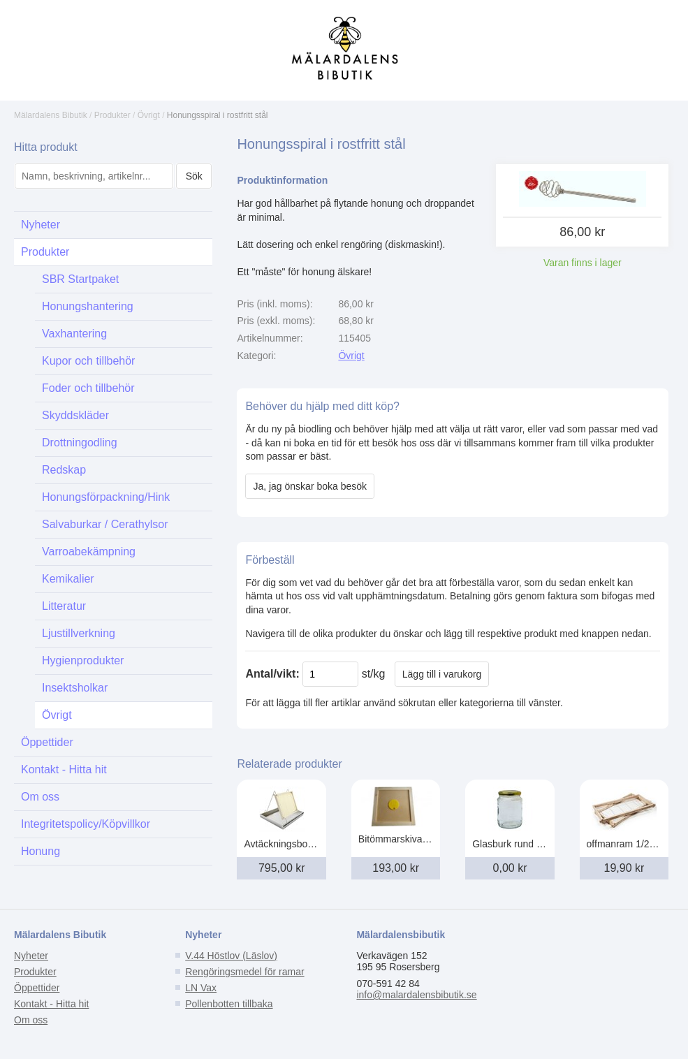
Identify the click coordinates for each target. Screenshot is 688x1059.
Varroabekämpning (89, 551)
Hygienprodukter (83, 660)
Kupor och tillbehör (88, 361)
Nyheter (40, 225)
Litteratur (64, 606)
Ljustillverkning (78, 633)
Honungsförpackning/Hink (106, 497)
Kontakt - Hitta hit (64, 769)
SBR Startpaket (80, 279)
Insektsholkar (75, 688)
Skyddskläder (75, 415)
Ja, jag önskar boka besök (310, 486)
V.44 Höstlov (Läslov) (231, 955)
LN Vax (201, 987)
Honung (40, 851)
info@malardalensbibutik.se (416, 994)
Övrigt (149, 115)
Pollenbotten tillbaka (228, 1003)
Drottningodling (79, 442)
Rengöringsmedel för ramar (244, 971)
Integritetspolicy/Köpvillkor (85, 824)
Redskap (64, 470)
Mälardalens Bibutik (50, 115)
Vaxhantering (74, 333)
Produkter (112, 115)
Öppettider (47, 742)
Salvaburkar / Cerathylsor (105, 524)
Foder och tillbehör (88, 388)
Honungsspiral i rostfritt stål (217, 115)
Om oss (40, 797)
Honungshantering (87, 306)
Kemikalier (68, 579)
